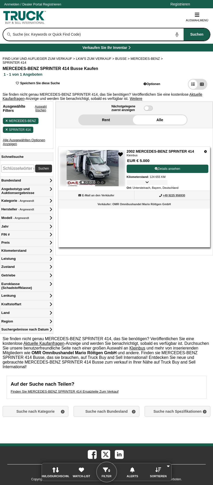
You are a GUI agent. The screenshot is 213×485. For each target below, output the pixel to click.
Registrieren (52, 4)
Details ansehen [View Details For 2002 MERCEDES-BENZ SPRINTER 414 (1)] (167, 169)
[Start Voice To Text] (177, 34)
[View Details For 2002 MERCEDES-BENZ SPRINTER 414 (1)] (92, 168)
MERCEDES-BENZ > (147, 59)
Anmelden (12, 4)
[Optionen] (205, 151)
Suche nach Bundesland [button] (106, 411)
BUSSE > (123, 59)
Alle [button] (160, 120)
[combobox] (111, 34)
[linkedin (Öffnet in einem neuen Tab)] (118, 454)
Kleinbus (137, 348)
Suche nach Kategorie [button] (35, 411)
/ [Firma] (32, 4)
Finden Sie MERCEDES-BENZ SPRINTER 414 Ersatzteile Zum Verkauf (65, 391)
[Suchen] (9, 34)
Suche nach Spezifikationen (177, 411)
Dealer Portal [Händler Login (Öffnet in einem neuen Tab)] (32, 4)
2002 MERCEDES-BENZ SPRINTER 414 (160, 151)
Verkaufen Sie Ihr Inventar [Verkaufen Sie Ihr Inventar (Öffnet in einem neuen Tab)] (118, 48)
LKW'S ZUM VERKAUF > (95, 59)
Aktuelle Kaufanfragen (43, 343)
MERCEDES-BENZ (20, 121)
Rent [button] (106, 120)
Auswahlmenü (197, 17)
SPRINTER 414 (18, 130)
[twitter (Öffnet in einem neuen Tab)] (105, 454)
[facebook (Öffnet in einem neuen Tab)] (91, 454)
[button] (152, 84)
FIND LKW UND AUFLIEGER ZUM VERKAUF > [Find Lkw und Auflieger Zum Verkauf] (39, 59)
